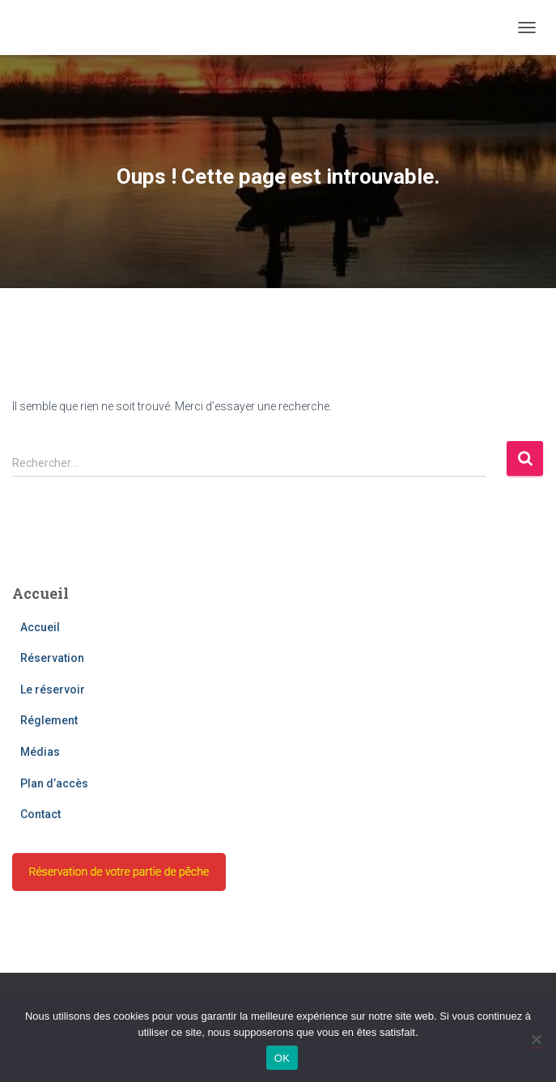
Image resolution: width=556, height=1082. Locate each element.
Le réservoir (52, 689)
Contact (40, 814)
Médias (40, 751)
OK (282, 1058)
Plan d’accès (54, 783)
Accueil (40, 627)
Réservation (52, 657)
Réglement (49, 720)
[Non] (536, 1039)
